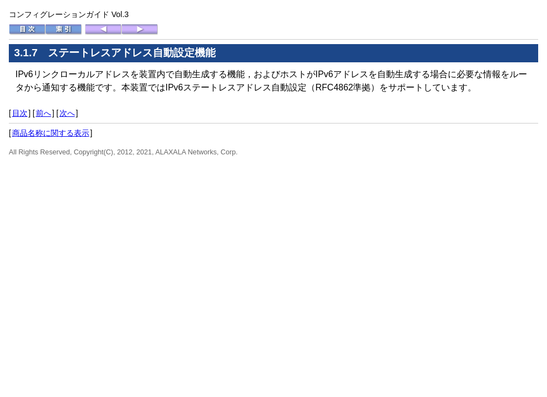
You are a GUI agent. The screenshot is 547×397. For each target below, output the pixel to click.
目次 (20, 113)
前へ (43, 113)
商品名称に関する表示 (50, 132)
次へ (67, 113)
